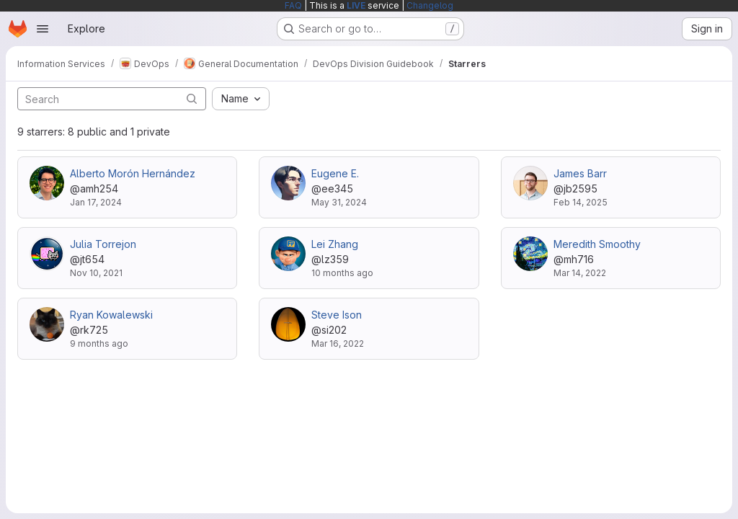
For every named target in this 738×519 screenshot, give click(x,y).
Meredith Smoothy (597, 244)
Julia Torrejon (103, 244)
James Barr (580, 173)
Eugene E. (335, 173)
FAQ (293, 5)
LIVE (356, 5)
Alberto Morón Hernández (132, 173)
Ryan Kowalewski (111, 315)
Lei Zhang (334, 244)
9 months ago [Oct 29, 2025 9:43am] (99, 343)
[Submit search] (191, 98)
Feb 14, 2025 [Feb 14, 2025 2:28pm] (581, 202)
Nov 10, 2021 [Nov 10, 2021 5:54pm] (96, 272)
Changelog (429, 5)
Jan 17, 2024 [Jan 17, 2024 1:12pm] (96, 202)
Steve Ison (336, 315)
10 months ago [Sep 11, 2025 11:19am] (342, 272)
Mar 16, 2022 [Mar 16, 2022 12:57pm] (337, 343)
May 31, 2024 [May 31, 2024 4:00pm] (339, 202)
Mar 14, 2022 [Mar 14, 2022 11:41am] (580, 272)
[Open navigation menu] (42, 28)
